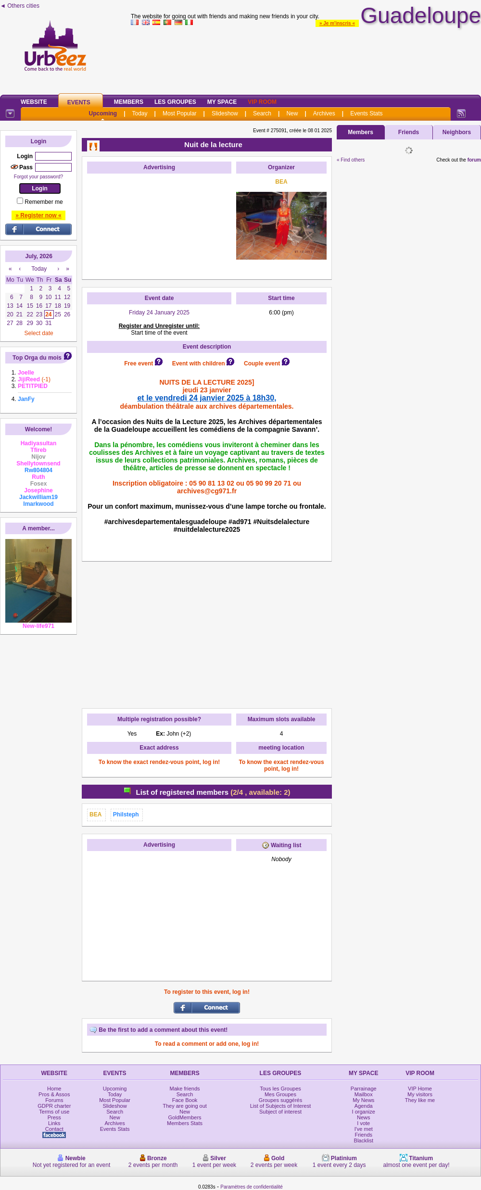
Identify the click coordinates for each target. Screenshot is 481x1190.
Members (128, 102)
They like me (420, 1100)
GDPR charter (54, 1106)
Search (262, 113)
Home (54, 1088)
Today (140, 113)
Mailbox (363, 1094)
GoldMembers (185, 1117)
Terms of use (54, 1112)
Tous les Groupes (280, 1088)
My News (363, 1100)
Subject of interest (280, 1112)
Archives (324, 113)
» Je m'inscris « (337, 23)
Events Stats (366, 113)
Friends (408, 132)
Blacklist (363, 1140)
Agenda (363, 1106)
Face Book (185, 1100)
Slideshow (225, 113)
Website (34, 102)
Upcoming (103, 113)
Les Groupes (175, 102)
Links (54, 1123)
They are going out (185, 1106)
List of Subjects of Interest (280, 1106)
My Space (222, 102)
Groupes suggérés (281, 1100)
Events (78, 102)
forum (474, 160)
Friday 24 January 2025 (159, 312)
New (292, 113)
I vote (363, 1123)
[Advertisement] (306, 58)
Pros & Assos (54, 1094)
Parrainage (364, 1088)
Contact (54, 1129)
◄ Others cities (19, 5)
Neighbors (457, 132)
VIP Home (420, 1088)
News (363, 1117)
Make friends (185, 1088)
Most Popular (180, 113)
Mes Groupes (280, 1094)
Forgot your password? (38, 176)
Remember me (44, 202)
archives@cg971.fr (207, 491)
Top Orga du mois (37, 357)
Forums (54, 1100)
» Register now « (38, 215)
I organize (363, 1112)
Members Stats (185, 1123)
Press (54, 1117)
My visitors (419, 1094)
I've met (363, 1129)
